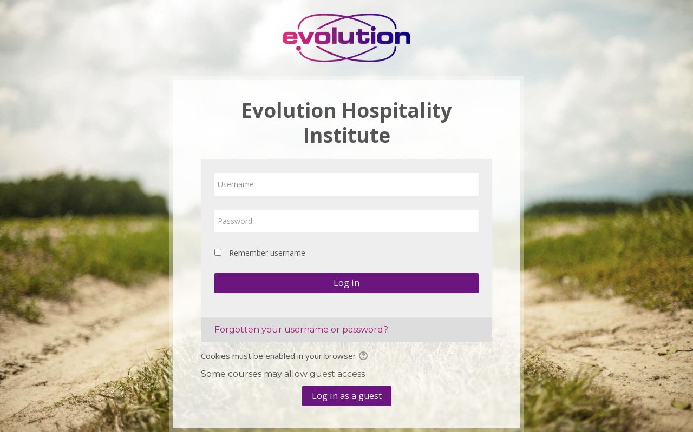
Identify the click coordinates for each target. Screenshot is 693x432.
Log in (346, 283)
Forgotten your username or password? (301, 329)
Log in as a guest (347, 396)
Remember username (267, 253)
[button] (364, 357)
